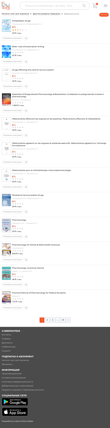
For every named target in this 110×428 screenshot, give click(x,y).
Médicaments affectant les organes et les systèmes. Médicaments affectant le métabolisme (56, 119)
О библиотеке (8, 347)
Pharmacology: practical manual (28, 268)
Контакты (6, 335)
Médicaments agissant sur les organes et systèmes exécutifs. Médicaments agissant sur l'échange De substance (59, 144)
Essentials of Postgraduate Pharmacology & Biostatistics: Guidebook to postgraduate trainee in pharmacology (58, 95)
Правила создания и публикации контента (23, 390)
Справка (6, 339)
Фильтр (104, 14)
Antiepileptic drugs (21, 21)
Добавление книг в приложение (17, 386)
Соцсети (6, 351)
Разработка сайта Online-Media (17, 421)
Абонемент (7, 364)
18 (63, 320)
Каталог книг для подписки (15, 14)
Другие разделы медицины (46, 14)
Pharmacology (19, 220)
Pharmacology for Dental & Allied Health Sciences (36, 245)
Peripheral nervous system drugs (27, 195)
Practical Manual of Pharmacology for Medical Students (39, 293)
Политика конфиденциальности (17, 382)
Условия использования (14, 378)
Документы (7, 343)
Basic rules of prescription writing (28, 47)
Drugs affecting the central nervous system (33, 70)
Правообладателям (12, 374)
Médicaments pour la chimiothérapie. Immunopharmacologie (41, 170)
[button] (105, 5)
